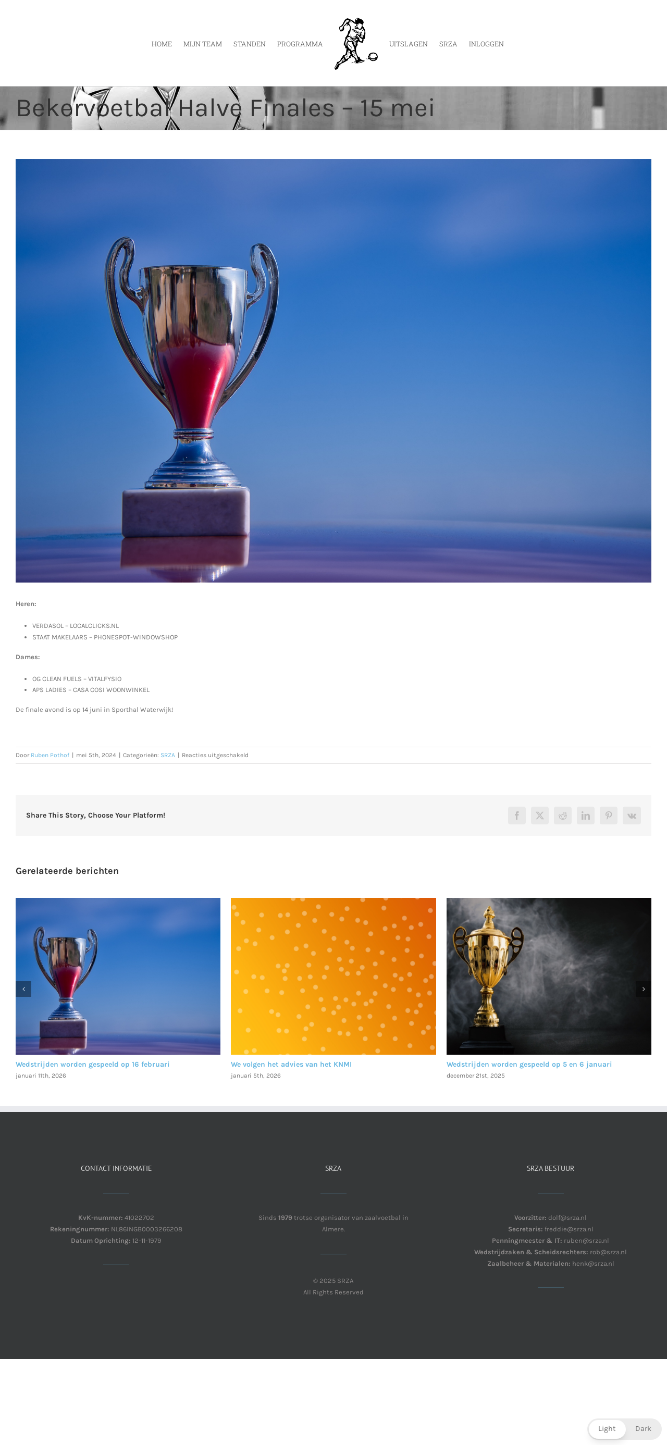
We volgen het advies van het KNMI (291, 1064)
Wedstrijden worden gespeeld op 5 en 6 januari (529, 1064)
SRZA (167, 755)
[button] (23, 989)
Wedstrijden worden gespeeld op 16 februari (93, 1064)
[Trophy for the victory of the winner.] (333, 371)
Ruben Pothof (50, 755)
